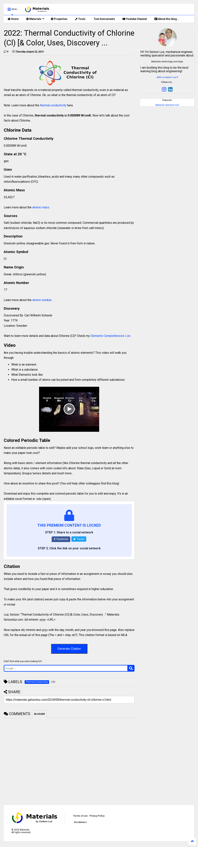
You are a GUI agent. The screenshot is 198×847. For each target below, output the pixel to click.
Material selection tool (167, 105)
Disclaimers (80, 822)
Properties (59, 18)
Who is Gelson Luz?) (167, 77)
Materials (35, 18)
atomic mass (40, 207)
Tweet (78, 539)
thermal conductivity (53, 105)
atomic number (41, 300)
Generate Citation (69, 648)
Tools (80, 18)
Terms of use (80, 816)
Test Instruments (104, 18)
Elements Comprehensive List (110, 336)
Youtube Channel (134, 18)
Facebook (61, 539)
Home (13, 18)
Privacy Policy (96, 816)
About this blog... (166, 18)
